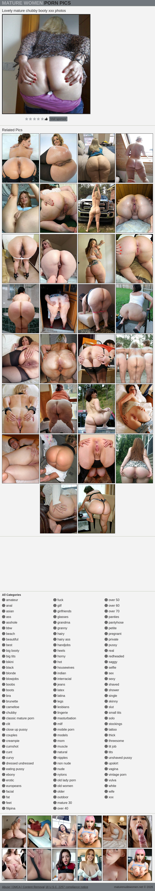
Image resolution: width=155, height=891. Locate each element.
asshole (9, 622)
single (111, 695)
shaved (112, 684)
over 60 (112, 605)
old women (63, 786)
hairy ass (61, 639)
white (110, 786)
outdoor (60, 797)
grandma (61, 622)
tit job (110, 746)
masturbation (64, 718)
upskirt (111, 763)
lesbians (61, 707)
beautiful (10, 639)
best (7, 645)
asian (8, 611)
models (60, 735)
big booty (10, 650)
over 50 (112, 600)
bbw (7, 628)
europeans (11, 786)
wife (109, 791)
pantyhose (114, 622)
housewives (63, 667)
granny (60, 628)
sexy (110, 679)
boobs (8, 684)
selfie (110, 667)
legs (58, 701)
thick (110, 735)
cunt (7, 752)
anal (7, 605)
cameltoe (10, 707)
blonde (9, 673)
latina (59, 695)
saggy (111, 662)
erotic (8, 780)
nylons (60, 774)
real (109, 650)
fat (6, 797)
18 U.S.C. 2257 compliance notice (66, 887)
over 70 (112, 611)
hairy (58, 633)
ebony (8, 774)
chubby (9, 712)
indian (59, 673)
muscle (60, 746)
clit (6, 724)
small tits (113, 712)
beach (8, 633)
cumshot (10, 746)
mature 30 (62, 802)
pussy (111, 645)
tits (109, 752)
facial (8, 791)
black (8, 667)
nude (59, 769)
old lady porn (64, 780)
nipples (60, 757)
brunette (10, 701)
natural (60, 752)
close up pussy (14, 729)
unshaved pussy (118, 757)
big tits (9, 656)
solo (110, 718)
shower (112, 690)
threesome (114, 740)
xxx (109, 797)
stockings (113, 724)
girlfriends (62, 611)
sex (109, 673)
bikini (8, 662)
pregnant (113, 633)
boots (8, 690)
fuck (58, 600)
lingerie (60, 712)
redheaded (114, 656)
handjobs (61, 645)
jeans (59, 684)
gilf (57, 605)
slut (109, 707)
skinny (111, 701)
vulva (110, 780)
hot (57, 662)
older (59, 791)
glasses (60, 617)
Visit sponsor (58, 119)
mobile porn (63, 729)
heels (59, 650)
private (111, 639)
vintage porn (116, 774)
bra (6, 695)
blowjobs (10, 679)
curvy (8, 757)
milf (57, 724)
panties (112, 617)
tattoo (111, 729)
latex (58, 690)
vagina (111, 769)
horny (59, 656)
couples (9, 735)
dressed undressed (18, 763)
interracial (62, 679)
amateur (10, 600)
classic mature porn (18, 718)
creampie (10, 740)
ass (6, 617)
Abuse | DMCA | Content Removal (23, 887)
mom (59, 740)
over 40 (60, 808)
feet (7, 802)
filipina (8, 808)
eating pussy (13, 769)
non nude (62, 763)
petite (111, 628)
